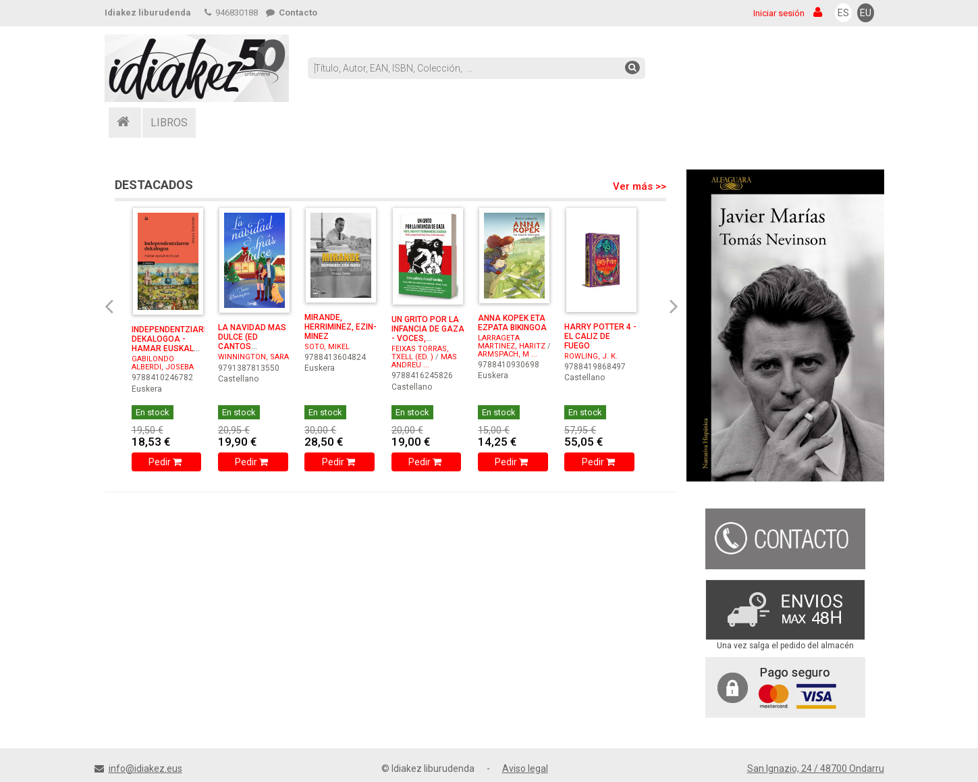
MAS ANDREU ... (424, 361)
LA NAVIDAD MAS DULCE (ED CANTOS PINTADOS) (252, 342)
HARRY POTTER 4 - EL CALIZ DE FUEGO (600, 336)
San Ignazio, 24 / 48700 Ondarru (815, 768)
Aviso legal (525, 768)
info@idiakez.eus (145, 768)
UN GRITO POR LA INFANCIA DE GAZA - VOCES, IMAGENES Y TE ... (427, 334)
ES (843, 12)
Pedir (166, 462)
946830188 (231, 12)
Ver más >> (639, 186)
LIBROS (169, 122)
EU (865, 12)
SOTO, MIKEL (327, 346)
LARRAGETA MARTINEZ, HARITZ (511, 342)
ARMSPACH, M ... (507, 354)
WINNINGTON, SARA (253, 357)
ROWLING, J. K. (591, 356)
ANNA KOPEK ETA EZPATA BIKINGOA (512, 322)
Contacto (291, 12)
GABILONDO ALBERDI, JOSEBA (163, 363)
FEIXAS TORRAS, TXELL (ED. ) (420, 352)
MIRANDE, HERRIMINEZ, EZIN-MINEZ (340, 327)
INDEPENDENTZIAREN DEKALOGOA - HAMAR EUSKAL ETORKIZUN (173, 344)
